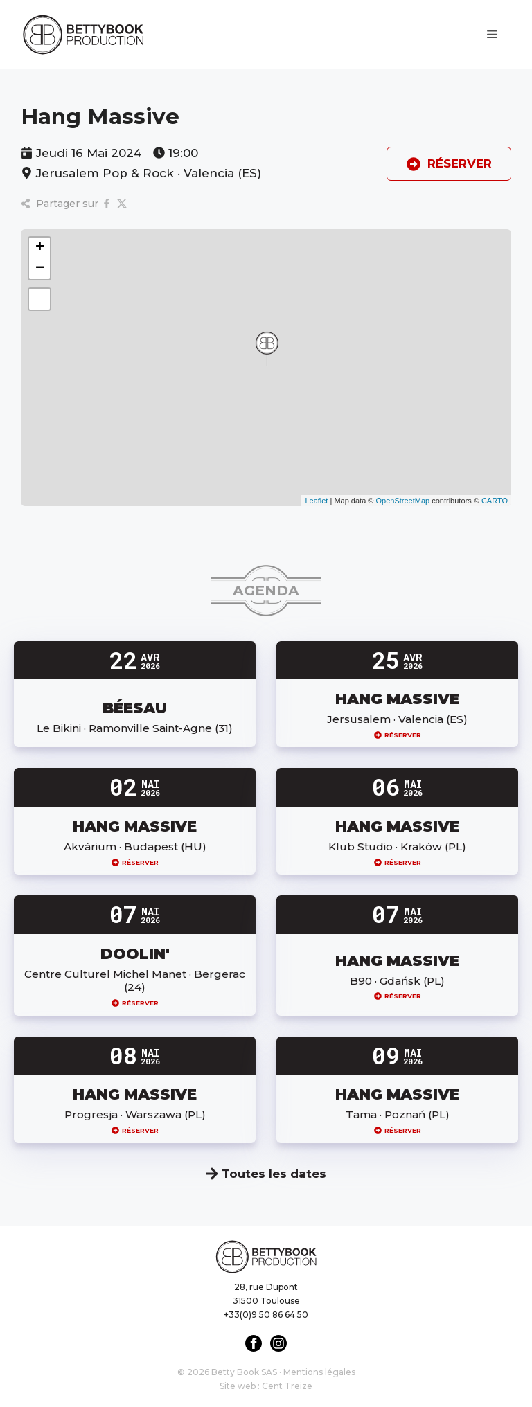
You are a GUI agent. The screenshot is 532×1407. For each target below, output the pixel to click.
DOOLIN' (135, 953)
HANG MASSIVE (397, 699)
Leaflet (316, 500)
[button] (266, 349)
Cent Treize (287, 1386)
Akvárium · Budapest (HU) (135, 846)
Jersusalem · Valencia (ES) (397, 719)
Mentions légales (319, 1372)
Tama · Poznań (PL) (398, 1114)
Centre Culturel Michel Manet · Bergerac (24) (134, 980)
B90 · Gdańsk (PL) (397, 980)
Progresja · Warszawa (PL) (135, 1114)
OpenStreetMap (402, 500)
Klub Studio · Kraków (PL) (397, 846)
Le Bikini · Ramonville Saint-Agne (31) (135, 728)
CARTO (494, 500)
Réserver (397, 735)
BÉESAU (135, 708)
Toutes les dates (266, 1174)
